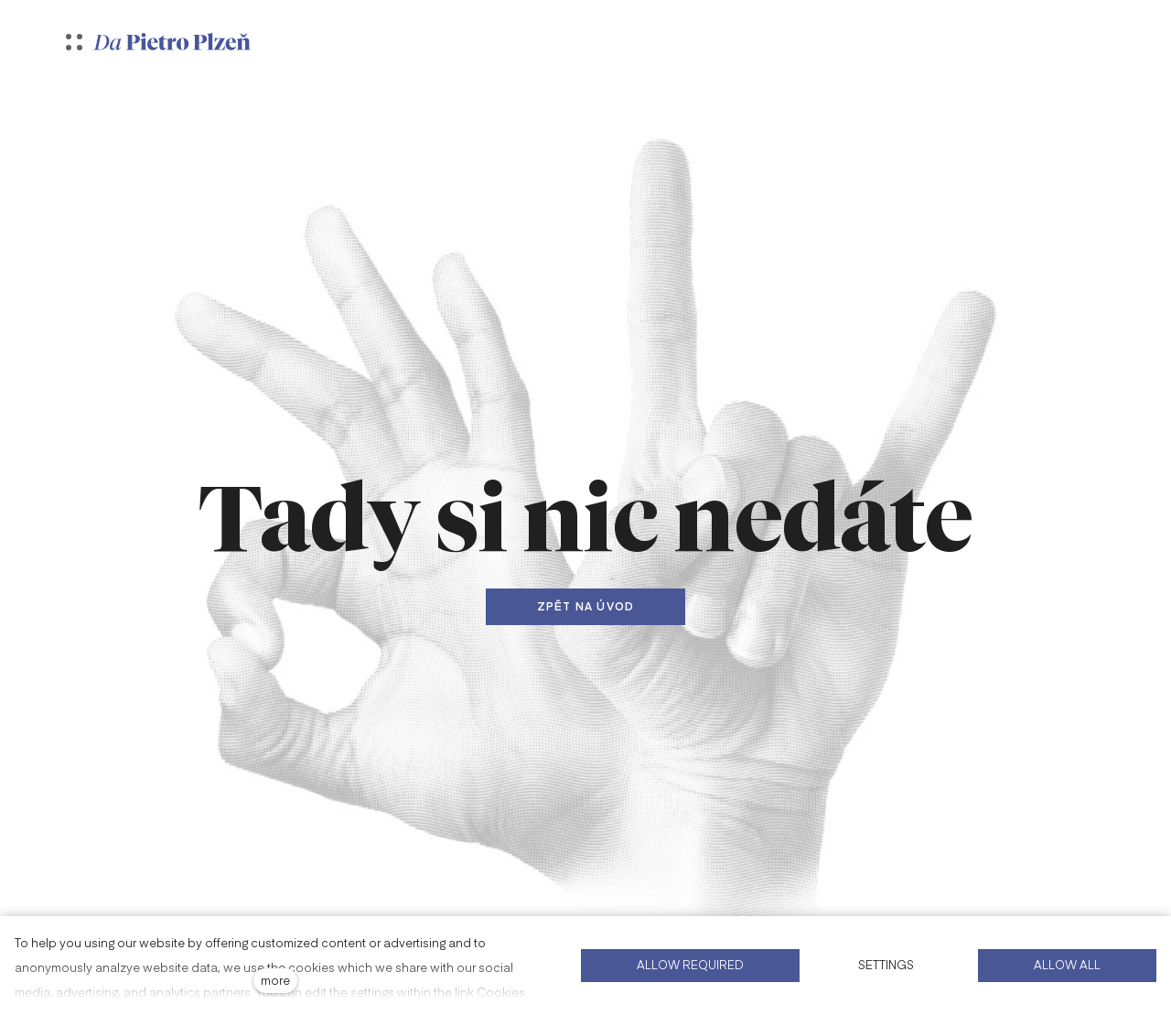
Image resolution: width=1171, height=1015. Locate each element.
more (275, 980)
